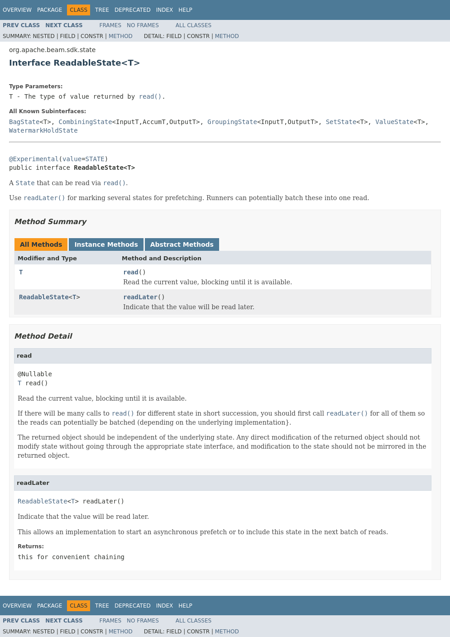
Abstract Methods (182, 244)
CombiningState (85, 121)
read (131, 272)
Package (49, 10)
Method (121, 36)
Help (185, 10)
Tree (102, 10)
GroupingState (232, 121)
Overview (17, 10)
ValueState (394, 121)
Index (164, 10)
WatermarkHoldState (43, 130)
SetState (341, 121)
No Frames (143, 25)
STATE (95, 159)
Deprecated (133, 10)
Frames (111, 25)
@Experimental (34, 159)
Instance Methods (106, 244)
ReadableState (44, 297)
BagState (24, 121)
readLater (140, 297)
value (71, 159)
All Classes (193, 25)
